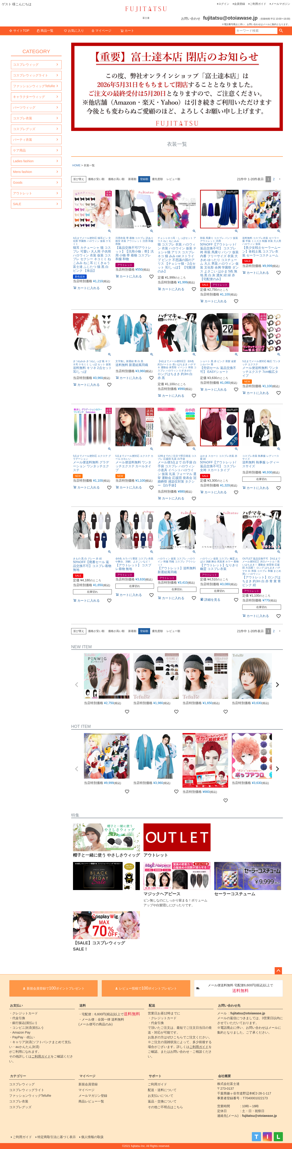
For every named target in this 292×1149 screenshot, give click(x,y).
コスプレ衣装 (22, 118)
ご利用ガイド (258, 3)
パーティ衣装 (22, 139)
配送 (152, 1005)
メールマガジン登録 (92, 1095)
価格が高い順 (116, 179)
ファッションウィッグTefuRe (34, 86)
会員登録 (239, 3)
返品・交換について (162, 1101)
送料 (82, 1005)
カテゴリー (18, 1076)
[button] (279, 179)
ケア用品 (19, 150)
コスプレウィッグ (26, 64)
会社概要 (224, 1076)
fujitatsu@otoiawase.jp (247, 1013)
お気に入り (74, 30)
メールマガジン (280, 3)
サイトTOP (19, 30)
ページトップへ (278, 970)
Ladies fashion (23, 161)
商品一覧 (44, 30)
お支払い (16, 1005)
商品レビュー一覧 (91, 1101)
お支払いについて (160, 1095)
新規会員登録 (88, 1084)
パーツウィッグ (24, 107)
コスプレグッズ (24, 129)
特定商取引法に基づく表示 (56, 1137)
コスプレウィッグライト (30, 75)
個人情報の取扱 (92, 1137)
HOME (76, 165)
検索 (280, 31)
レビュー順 (173, 179)
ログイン (223, 3)
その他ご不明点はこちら (165, 1107)
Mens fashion (22, 172)
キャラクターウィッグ (29, 97)
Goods (17, 182)
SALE (17, 204)
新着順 (132, 179)
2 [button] (274, 179)
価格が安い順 (96, 179)
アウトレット (22, 193)
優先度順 (157, 179)
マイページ (101, 30)
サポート (155, 1076)
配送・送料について (162, 1090)
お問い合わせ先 (229, 1005)
